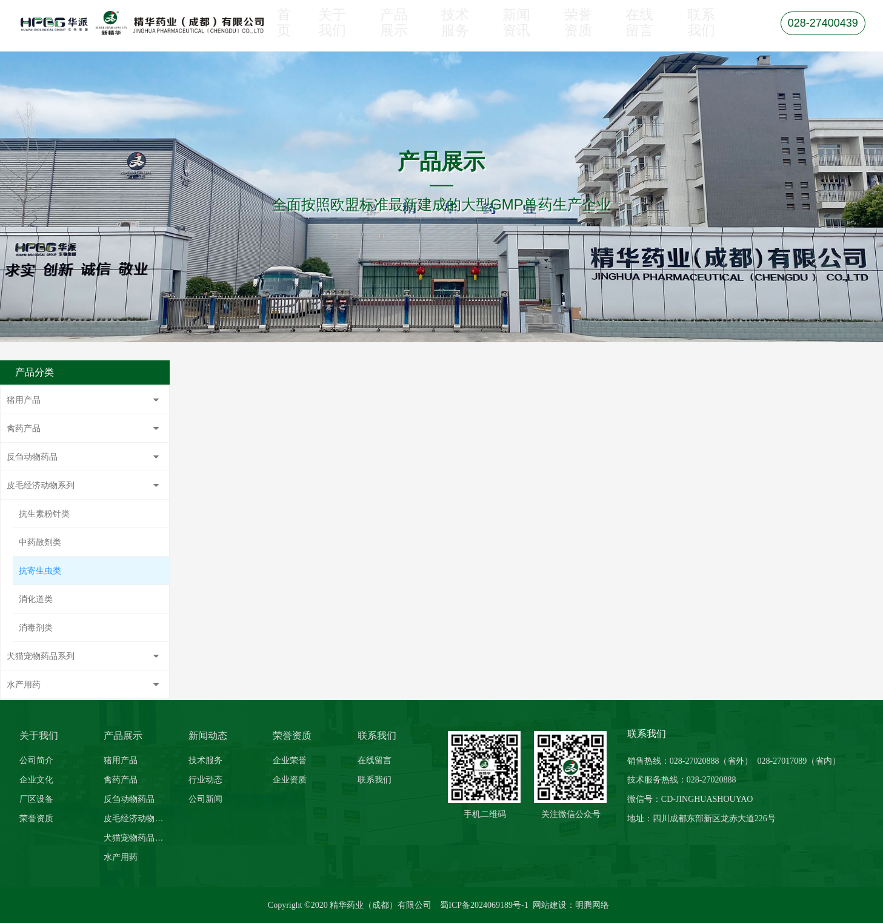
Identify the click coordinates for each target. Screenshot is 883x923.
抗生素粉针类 (44, 513)
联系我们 (703, 31)
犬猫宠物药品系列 (41, 656)
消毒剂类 (36, 627)
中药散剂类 (40, 542)
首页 (283, 31)
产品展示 (397, 31)
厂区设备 (36, 799)
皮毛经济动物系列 (41, 485)
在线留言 (642, 31)
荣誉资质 (580, 31)
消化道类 (36, 599)
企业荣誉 (290, 760)
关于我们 (335, 31)
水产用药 (24, 684)
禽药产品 (24, 428)
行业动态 (205, 779)
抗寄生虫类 (40, 570)
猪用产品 (24, 400)
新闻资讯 (519, 31)
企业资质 (290, 779)
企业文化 (36, 779)
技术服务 (458, 31)
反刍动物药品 (32, 456)
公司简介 (36, 760)
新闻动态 (207, 735)
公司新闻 (205, 799)
